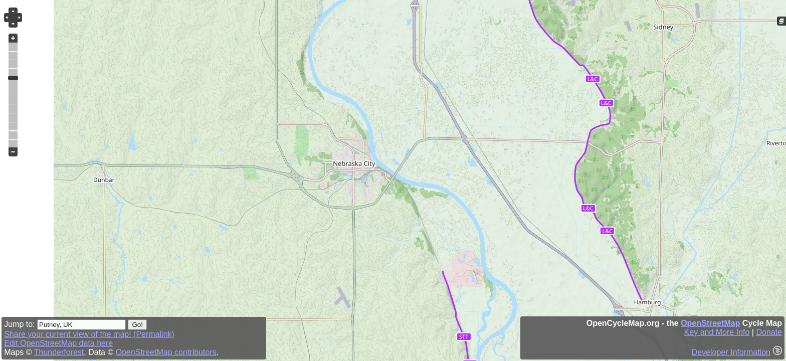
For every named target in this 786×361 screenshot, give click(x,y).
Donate (769, 332)
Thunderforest (59, 352)
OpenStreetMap (710, 323)
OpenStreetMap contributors (166, 352)
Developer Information (731, 352)
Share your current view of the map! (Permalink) (89, 334)
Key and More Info (717, 332)
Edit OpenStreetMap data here (58, 343)
